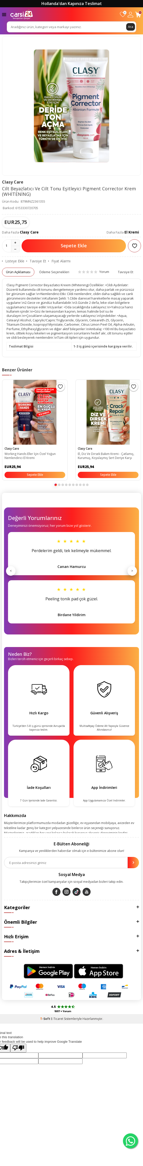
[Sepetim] (138, 14)
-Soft (45, 1019)
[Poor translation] (18, 1048)
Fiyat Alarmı (59, 261)
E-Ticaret (57, 1019)
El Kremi (131, 232)
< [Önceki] (11, 570)
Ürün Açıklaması (18, 272)
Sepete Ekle (74, 246)
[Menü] (4, 14)
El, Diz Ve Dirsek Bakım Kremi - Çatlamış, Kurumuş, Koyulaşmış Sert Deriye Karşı (106, 456)
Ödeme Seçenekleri (54, 272)
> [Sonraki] (132, 570)
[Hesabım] (130, 14)
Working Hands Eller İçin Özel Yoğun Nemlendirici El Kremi (30, 456)
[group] (71, 106)
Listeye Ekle (13, 261)
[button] (55, 485)
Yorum (93, 271)
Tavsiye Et (36, 261)
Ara (130, 26)
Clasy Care (12, 182)
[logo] (21, 14)
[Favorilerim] (123, 14)
